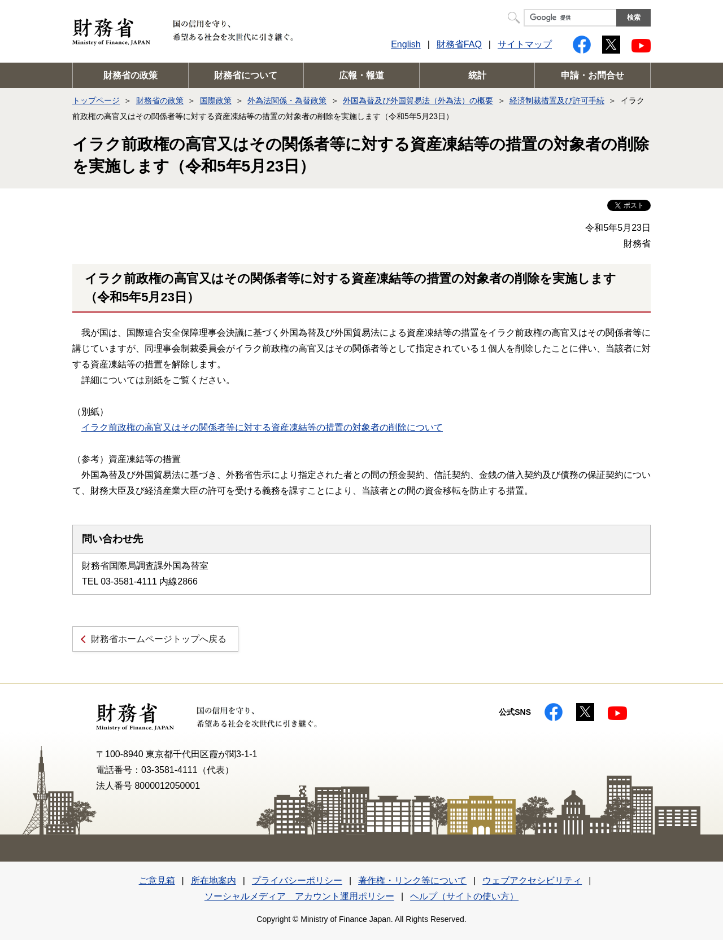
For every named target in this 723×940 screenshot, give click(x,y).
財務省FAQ (459, 44)
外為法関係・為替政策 (286, 100)
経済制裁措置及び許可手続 (556, 100)
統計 (477, 75)
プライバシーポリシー (297, 880)
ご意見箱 (157, 880)
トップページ (96, 100)
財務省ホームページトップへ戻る (159, 639)
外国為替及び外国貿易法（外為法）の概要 (418, 100)
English (405, 44)
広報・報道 (361, 75)
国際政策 (216, 100)
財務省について (245, 75)
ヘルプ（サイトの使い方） (464, 896)
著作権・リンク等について (412, 880)
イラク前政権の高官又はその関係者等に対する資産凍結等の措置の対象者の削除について (262, 427)
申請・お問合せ (592, 75)
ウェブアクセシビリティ (532, 880)
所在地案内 (213, 880)
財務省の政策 (130, 75)
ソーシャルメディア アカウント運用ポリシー (299, 896)
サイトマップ (525, 44)
